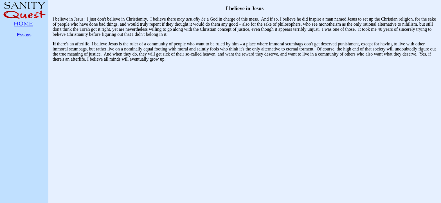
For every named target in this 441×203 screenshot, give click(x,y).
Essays (24, 34)
